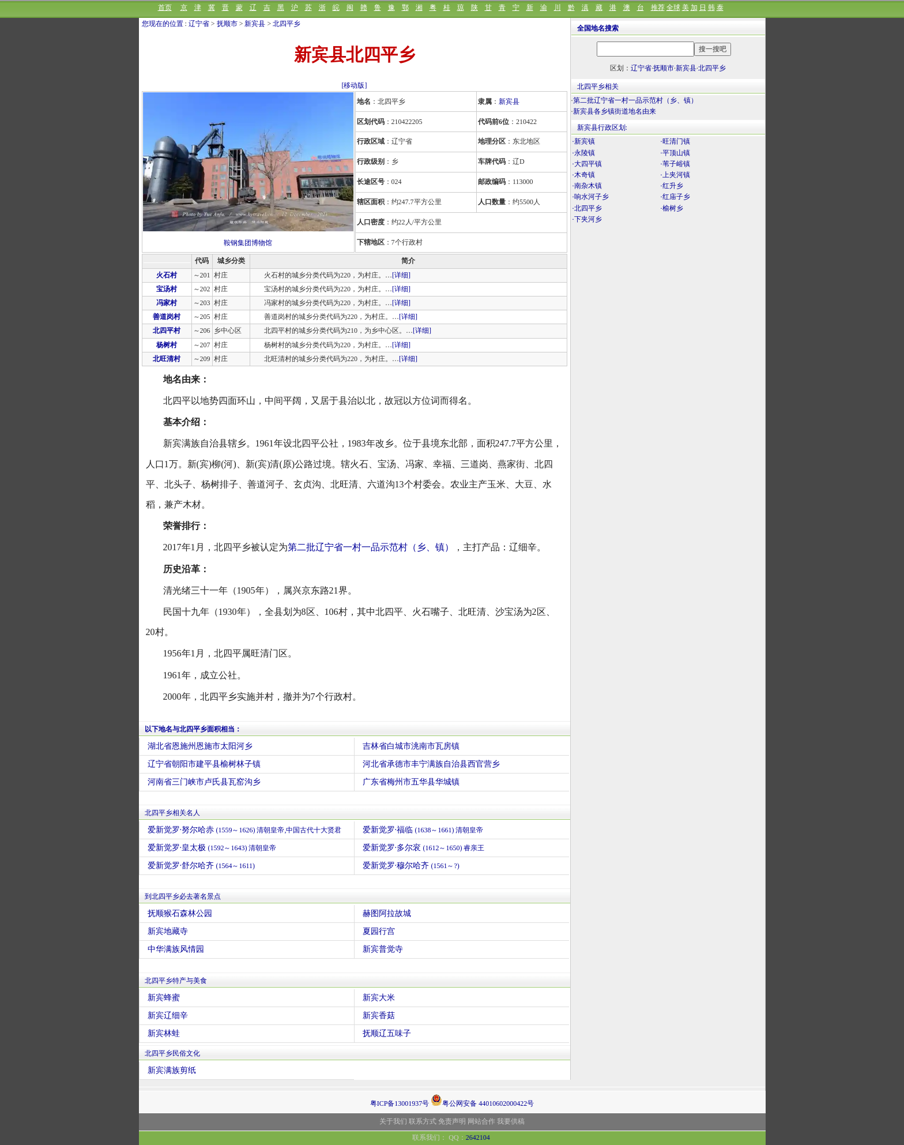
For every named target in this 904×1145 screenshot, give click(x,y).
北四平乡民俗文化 (172, 1053)
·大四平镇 (587, 164)
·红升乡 (672, 186)
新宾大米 (379, 997)
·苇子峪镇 (675, 164)
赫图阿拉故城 (387, 913)
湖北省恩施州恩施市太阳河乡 (200, 746)
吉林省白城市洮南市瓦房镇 (411, 746)
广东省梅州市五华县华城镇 (411, 782)
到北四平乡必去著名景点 (183, 896)
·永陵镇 (583, 153)
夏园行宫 (379, 931)
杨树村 (166, 345)
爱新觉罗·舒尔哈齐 (201, 865)
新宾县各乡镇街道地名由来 (614, 111)
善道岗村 (166, 317)
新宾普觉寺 (383, 949)
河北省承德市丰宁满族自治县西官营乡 (431, 764)
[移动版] (354, 85)
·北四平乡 (587, 208)
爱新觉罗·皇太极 (212, 847)
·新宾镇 (583, 141)
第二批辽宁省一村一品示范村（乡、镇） (371, 547)
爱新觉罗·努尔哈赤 (245, 829)
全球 (673, 7)
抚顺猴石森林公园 (180, 913)
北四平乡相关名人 (172, 813)
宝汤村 (166, 289)
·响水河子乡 (590, 197)
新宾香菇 (379, 1015)
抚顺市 (227, 24)
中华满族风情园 (176, 949)
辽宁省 (199, 24)
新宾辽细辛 (168, 1015)
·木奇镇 (583, 175)
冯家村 (166, 303)
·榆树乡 (672, 208)
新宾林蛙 (164, 1033)
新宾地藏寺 (168, 931)
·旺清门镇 (675, 141)
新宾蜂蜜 (164, 997)
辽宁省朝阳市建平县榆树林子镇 (204, 764)
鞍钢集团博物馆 (248, 243)
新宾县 (254, 24)
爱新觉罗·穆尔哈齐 (411, 865)
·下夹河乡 (587, 219)
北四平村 (166, 330)
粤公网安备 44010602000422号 (482, 1100)
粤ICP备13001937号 (400, 1103)
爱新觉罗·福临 (423, 829)
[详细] (401, 275)
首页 (165, 7)
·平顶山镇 (675, 153)
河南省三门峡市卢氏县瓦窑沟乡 (204, 782)
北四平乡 (286, 24)
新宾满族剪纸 (172, 1070)
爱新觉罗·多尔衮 (424, 847)
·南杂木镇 (587, 186)
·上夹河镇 (675, 175)
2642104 (478, 1137)
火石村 (166, 275)
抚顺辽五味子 (387, 1033)
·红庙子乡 (675, 197)
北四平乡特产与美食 (176, 981)
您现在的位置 (162, 24)
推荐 (658, 7)
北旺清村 (166, 359)
